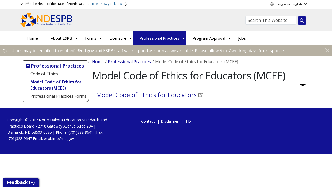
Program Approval (208, 38)
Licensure (118, 38)
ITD (187, 121)
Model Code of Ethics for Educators (146, 94)
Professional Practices (159, 38)
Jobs (242, 38)
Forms (90, 38)
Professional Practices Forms (58, 96)
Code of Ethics (44, 74)
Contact (148, 121)
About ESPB (61, 38)
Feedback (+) (20, 182)
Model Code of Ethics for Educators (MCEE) (55, 85)
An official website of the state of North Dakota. (71, 4)
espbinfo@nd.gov (59, 138)
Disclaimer (169, 121)
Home (32, 38)
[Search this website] (302, 20)
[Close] (327, 50)
